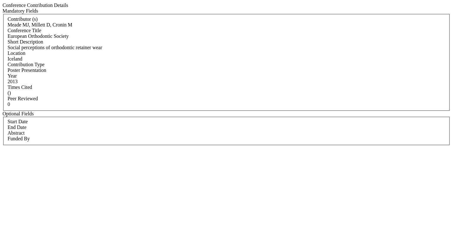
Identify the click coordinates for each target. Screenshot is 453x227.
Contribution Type (26, 64)
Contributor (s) (23, 19)
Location (16, 53)
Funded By (19, 138)
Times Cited (20, 87)
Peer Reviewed (23, 98)
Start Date (18, 121)
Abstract (16, 133)
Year (12, 76)
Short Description (25, 41)
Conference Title (24, 30)
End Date (17, 127)
